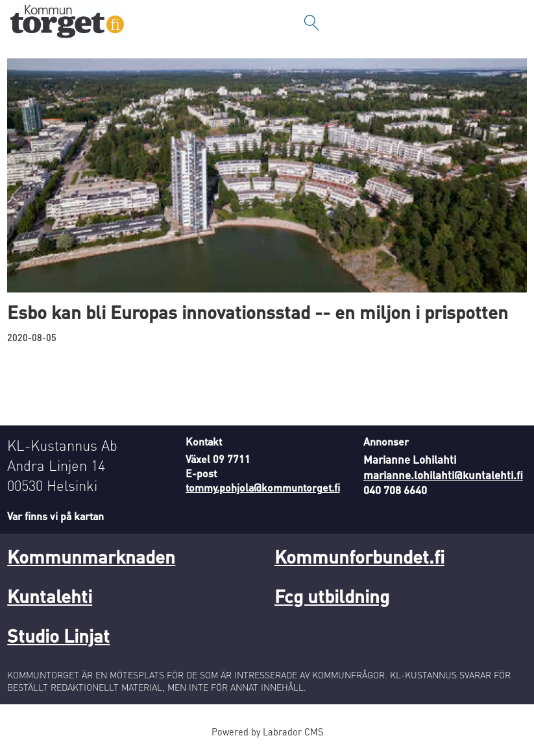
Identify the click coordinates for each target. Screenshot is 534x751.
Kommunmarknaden (91, 556)
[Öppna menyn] (511, 22)
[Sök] (311, 22)
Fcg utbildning (331, 596)
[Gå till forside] (67, 23)
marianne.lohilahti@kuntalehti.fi (443, 475)
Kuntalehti (49, 596)
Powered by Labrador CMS (267, 731)
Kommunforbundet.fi (359, 556)
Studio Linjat (58, 635)
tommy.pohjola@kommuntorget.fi (263, 487)
